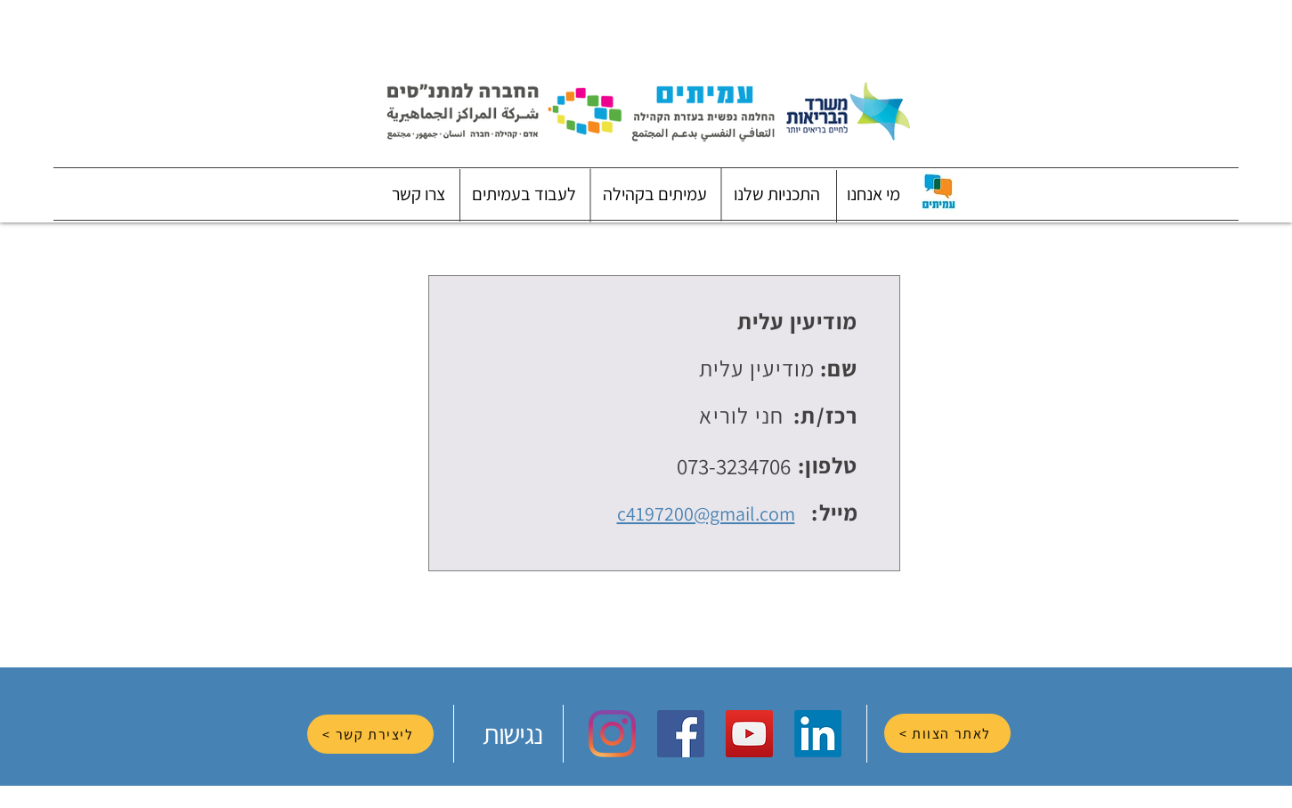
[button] (873, 194)
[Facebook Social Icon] (680, 733)
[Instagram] (612, 733)
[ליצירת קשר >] (370, 734)
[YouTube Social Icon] (749, 733)
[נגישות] (514, 734)
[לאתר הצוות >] (947, 733)
